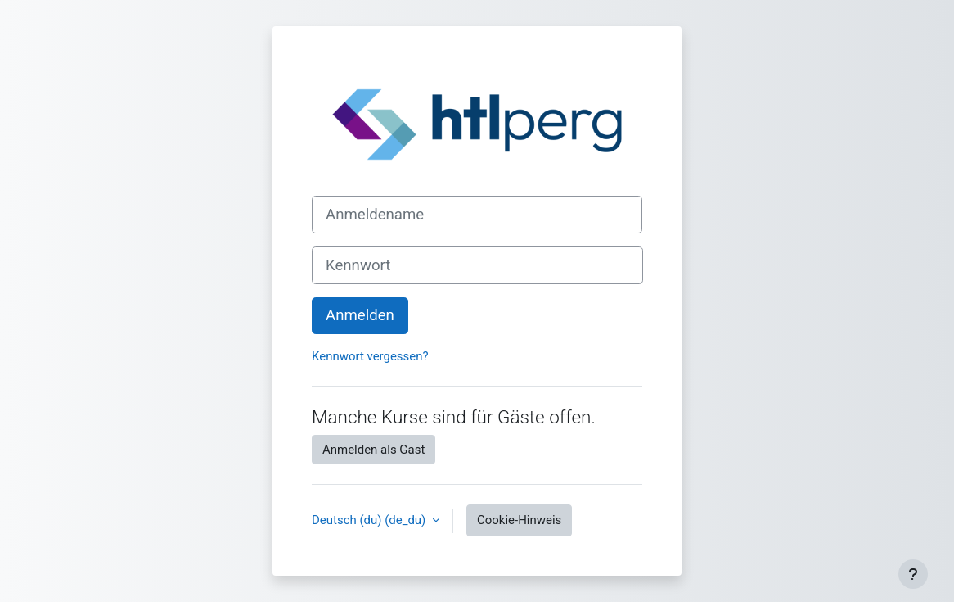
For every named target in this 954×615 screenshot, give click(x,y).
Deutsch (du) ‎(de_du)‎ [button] (370, 520)
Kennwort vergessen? (370, 356)
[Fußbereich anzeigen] (913, 574)
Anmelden (360, 315)
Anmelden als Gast (373, 449)
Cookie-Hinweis (519, 520)
